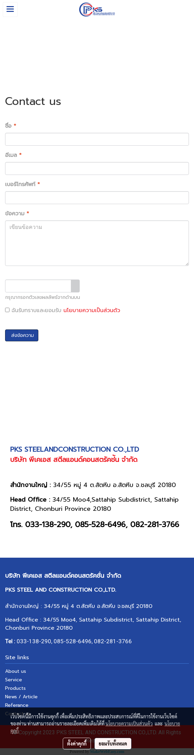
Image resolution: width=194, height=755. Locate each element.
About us (15, 671)
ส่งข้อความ (21, 335)
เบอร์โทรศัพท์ (22, 184)
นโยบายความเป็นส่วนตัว (91, 310)
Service (13, 679)
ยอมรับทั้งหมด (113, 743)
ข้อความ (17, 214)
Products (15, 688)
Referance (16, 705)
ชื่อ (10, 126)
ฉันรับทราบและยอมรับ (62, 310)
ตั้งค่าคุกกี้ (76, 743)
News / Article (21, 696)
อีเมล (13, 155)
